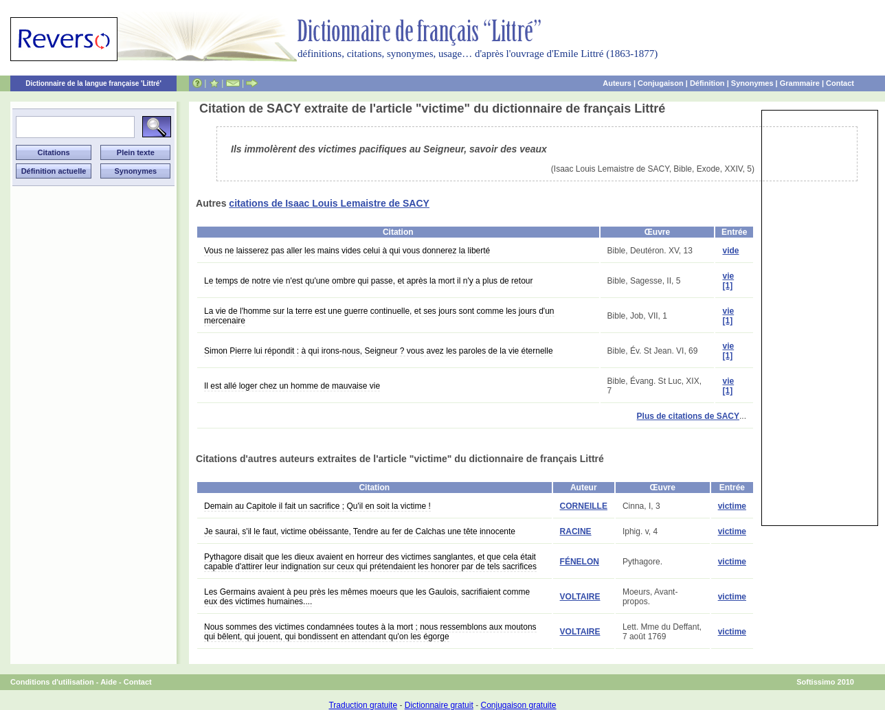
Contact (840, 83)
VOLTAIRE (580, 597)
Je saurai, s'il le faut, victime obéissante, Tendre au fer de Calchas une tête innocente (359, 531)
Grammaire (800, 83)
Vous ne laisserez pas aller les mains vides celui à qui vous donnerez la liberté (347, 250)
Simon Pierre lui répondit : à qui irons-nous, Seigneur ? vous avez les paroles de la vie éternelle (378, 351)
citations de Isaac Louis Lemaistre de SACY (329, 203)
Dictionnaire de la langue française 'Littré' (93, 83)
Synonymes (752, 83)
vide (730, 250)
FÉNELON (579, 561)
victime (732, 506)
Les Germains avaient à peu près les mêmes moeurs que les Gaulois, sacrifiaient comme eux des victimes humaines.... (367, 596)
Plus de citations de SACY (688, 416)
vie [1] (728, 280)
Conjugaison (661, 83)
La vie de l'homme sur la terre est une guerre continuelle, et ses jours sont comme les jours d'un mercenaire (379, 315)
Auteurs (617, 83)
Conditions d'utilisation (52, 682)
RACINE (576, 531)
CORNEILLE (583, 506)
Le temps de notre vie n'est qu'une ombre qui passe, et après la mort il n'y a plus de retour (368, 281)
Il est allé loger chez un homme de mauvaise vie (292, 386)
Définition (707, 83)
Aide (108, 682)
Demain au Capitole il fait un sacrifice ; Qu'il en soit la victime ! (317, 506)
